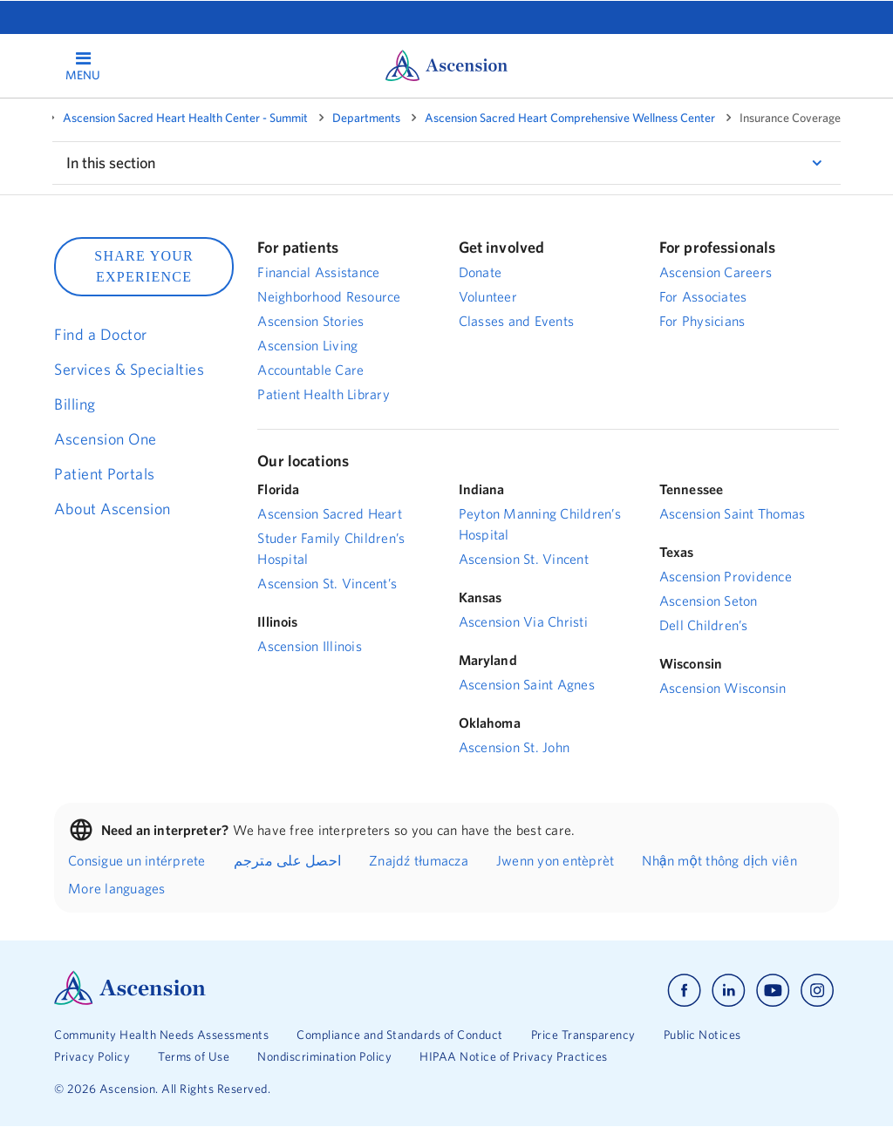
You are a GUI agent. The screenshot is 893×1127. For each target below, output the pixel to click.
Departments (366, 118)
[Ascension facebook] (684, 991)
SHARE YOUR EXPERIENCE (144, 266)
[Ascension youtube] (773, 991)
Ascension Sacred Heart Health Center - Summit (185, 118)
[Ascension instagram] (817, 991)
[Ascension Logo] (130, 1000)
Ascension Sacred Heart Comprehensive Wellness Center (570, 118)
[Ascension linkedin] (729, 991)
